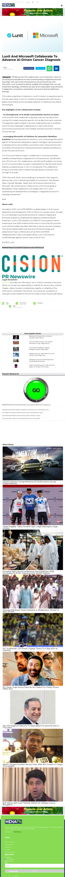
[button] (32, 2)
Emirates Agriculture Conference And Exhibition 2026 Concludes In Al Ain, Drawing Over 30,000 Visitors (28, 575)
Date (5, 71)
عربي (28, 2)
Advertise (8, 852)
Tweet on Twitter (40, 71)
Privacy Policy (9, 847)
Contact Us (8, 850)
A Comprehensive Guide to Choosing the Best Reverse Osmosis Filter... (21, 421)
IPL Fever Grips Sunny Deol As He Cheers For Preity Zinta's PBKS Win (31, 691)
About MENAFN (10, 855)
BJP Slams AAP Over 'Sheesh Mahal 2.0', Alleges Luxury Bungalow (29, 807)
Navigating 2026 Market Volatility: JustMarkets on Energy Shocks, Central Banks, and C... (26, 413)
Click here (17, 835)
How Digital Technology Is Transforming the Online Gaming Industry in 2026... (22, 415)
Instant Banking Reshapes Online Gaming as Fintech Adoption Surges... (21, 418)
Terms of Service (10, 845)
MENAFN (7, 80)
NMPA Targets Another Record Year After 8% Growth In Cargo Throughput (32, 768)
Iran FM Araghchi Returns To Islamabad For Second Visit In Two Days (31, 730)
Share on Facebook (28, 71)
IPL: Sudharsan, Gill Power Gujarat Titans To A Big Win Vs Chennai (30, 653)
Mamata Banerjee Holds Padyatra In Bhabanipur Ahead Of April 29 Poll (31, 614)
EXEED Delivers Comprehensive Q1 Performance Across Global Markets (29, 486)
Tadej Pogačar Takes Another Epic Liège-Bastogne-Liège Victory (30, 530)
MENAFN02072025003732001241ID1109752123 (23, 251)
